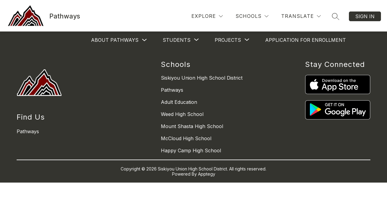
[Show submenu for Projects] (228, 40)
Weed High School (182, 114)
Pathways (172, 90)
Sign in (365, 16)
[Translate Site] (301, 16)
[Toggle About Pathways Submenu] (144, 40)
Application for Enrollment (305, 40)
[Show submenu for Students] (176, 40)
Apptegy (206, 174)
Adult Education (179, 102)
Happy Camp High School (191, 150)
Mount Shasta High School (192, 126)
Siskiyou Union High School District (201, 78)
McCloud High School (186, 138)
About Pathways (114, 40)
